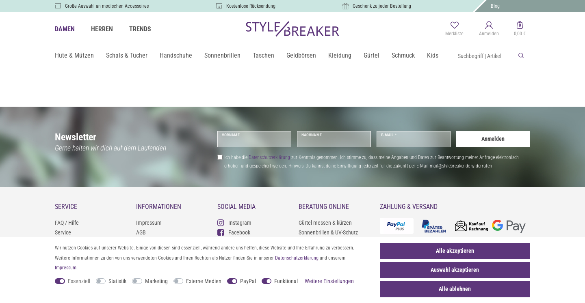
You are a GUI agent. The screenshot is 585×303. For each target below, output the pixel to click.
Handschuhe (176, 55)
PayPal (248, 281)
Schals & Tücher (126, 55)
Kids (432, 55)
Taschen (263, 55)
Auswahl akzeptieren (455, 269)
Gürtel (371, 55)
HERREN (102, 29)
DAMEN (65, 29)
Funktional (286, 281)
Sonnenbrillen (222, 55)
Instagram (234, 222)
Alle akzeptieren (455, 250)
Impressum (149, 222)
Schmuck (403, 55)
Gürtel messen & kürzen (325, 222)
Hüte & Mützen (74, 55)
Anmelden (493, 138)
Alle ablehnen (455, 289)
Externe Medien (203, 281)
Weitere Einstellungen (329, 281)
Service (63, 232)
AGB (141, 232)
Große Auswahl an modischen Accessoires (107, 6)
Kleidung (339, 55)
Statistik (117, 281)
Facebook (233, 232)
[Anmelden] (489, 29)
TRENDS (140, 29)
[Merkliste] (454, 29)
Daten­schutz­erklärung (296, 258)
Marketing (156, 281)
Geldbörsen (301, 55)
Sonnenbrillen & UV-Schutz (328, 232)
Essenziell (79, 281)
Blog (495, 6)
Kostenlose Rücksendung (250, 6)
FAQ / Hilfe (67, 222)
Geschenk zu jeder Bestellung (382, 6)
